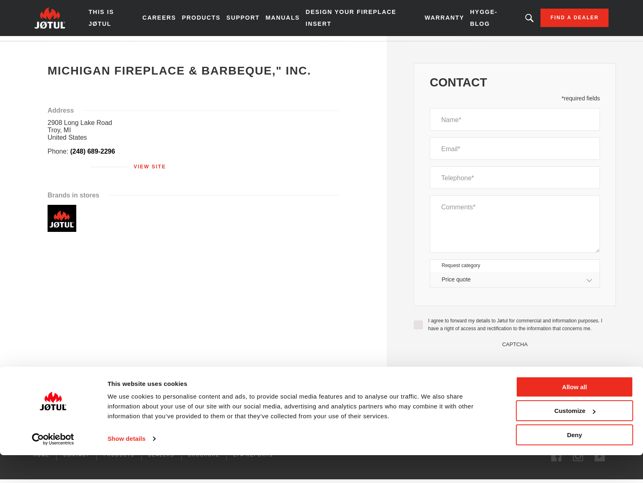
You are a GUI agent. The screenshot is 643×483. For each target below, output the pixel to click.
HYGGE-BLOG (470, 20)
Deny (574, 462)
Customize (574, 438)
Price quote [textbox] (456, 284)
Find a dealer (555, 20)
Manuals (291, 20)
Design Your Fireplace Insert (355, 20)
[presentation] (515, 368)
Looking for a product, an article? (510, 20)
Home (60, 49)
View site (150, 172)
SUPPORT (253, 20)
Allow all (574, 414)
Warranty (432, 20)
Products (212, 20)
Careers (171, 20)
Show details (126, 466)
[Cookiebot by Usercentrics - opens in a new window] (53, 467)
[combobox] (515, 284)
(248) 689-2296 (92, 156)
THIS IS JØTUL (121, 20)
